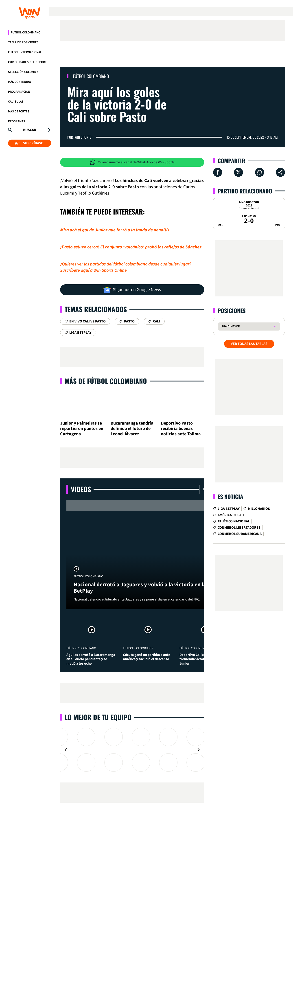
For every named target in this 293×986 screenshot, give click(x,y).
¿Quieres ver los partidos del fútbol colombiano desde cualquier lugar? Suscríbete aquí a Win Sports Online (125, 267)
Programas (16, 121)
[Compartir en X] (238, 172)
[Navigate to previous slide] (65, 749)
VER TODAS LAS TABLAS (249, 343)
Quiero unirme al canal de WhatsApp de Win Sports (132, 162)
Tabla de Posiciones (23, 42)
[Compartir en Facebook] (217, 172)
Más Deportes (18, 111)
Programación (19, 92)
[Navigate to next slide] (198, 749)
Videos (81, 489)
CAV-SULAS (16, 101)
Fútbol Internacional (25, 52)
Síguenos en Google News (132, 289)
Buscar (29, 129)
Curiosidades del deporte (28, 62)
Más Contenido (19, 82)
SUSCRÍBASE (29, 143)
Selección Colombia (23, 72)
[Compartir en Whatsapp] (259, 172)
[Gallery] (132, 750)
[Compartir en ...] (280, 172)
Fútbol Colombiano (25, 32)
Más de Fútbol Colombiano (106, 381)
